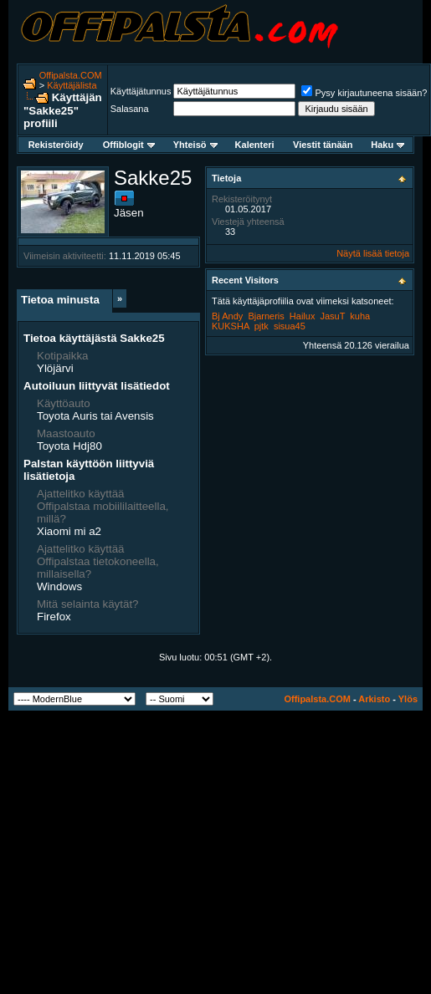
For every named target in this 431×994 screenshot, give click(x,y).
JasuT (332, 316)
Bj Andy (227, 316)
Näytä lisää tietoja (372, 253)
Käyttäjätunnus (141, 91)
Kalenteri (255, 145)
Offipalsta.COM (70, 75)
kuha (360, 316)
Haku (387, 145)
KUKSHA (230, 326)
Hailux (303, 316)
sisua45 (289, 326)
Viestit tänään (322, 145)
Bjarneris (266, 316)
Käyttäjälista (71, 85)
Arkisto (374, 699)
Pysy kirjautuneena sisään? (364, 93)
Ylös (408, 699)
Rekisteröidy (56, 145)
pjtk (261, 326)
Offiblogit (129, 145)
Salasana (129, 109)
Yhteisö (195, 145)
